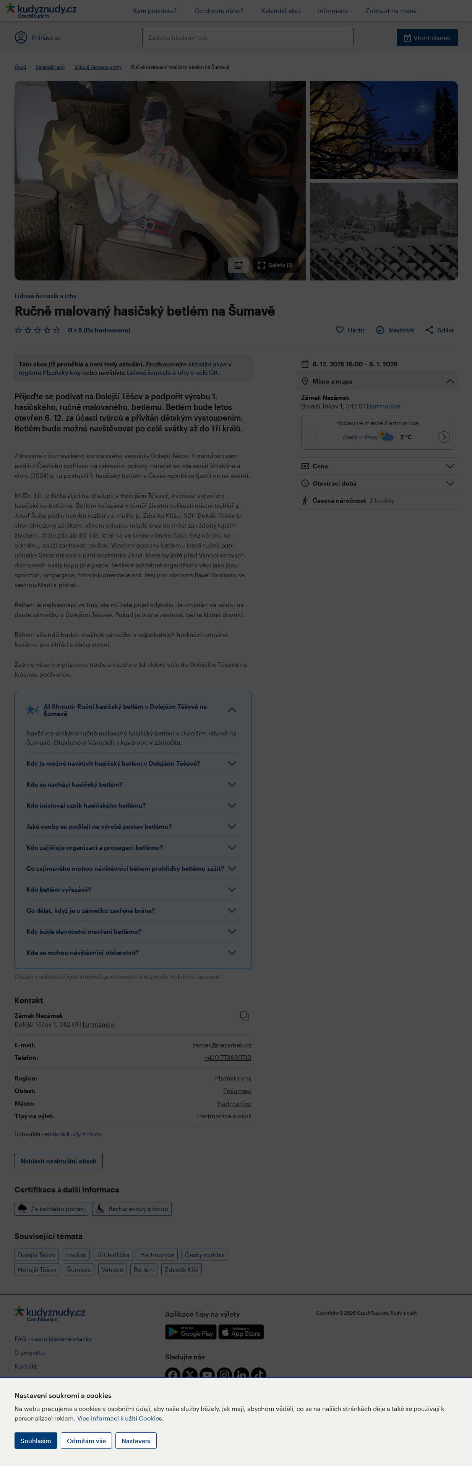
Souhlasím (36, 1440)
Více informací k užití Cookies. (120, 1418)
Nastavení (136, 1440)
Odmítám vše (86, 1440)
